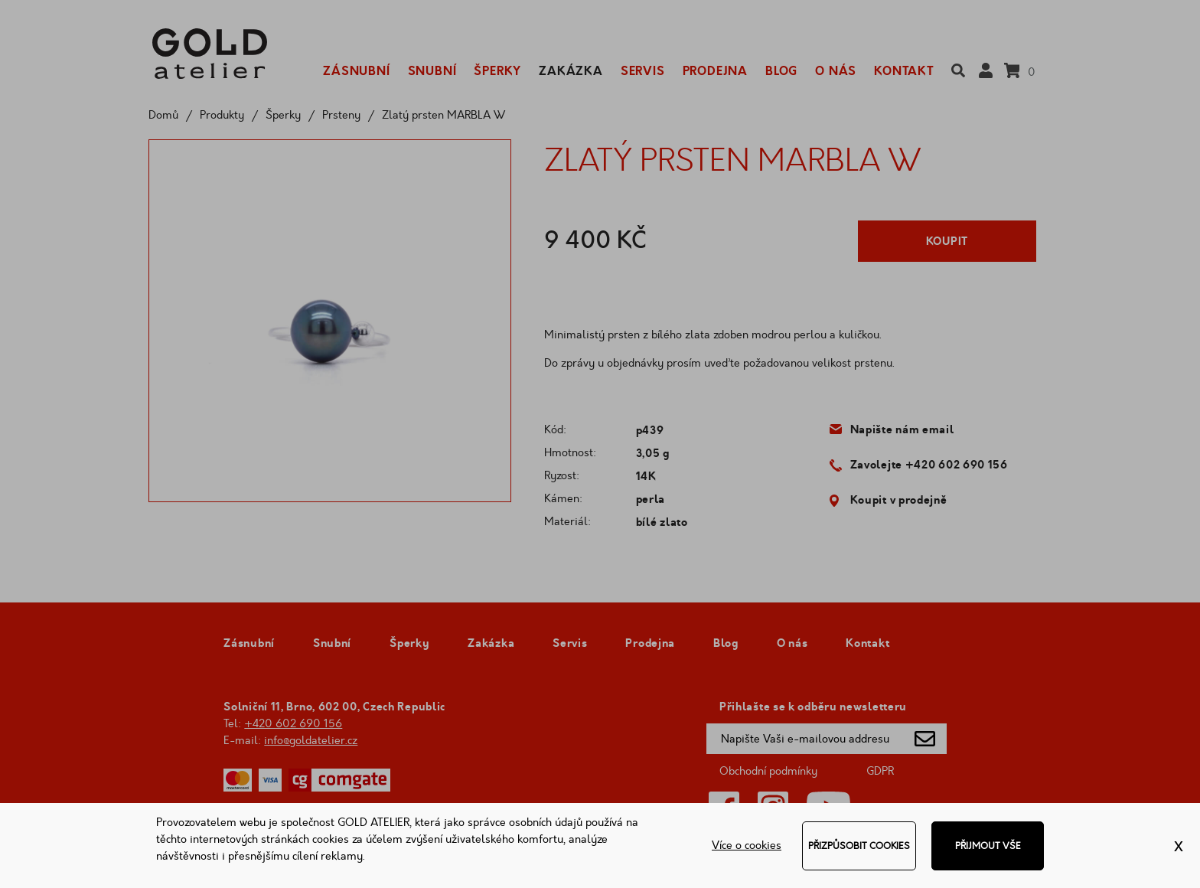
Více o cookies (746, 845)
